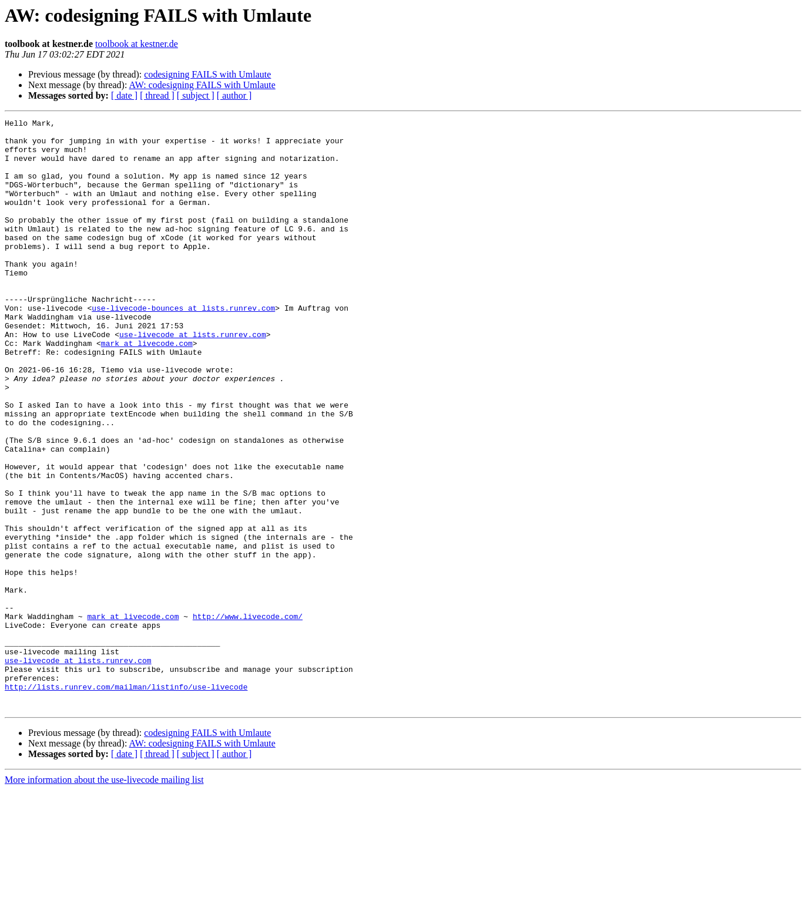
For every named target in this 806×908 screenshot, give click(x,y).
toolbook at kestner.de (136, 44)
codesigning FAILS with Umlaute (207, 74)
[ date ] (124, 95)
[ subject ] (195, 95)
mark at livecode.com (147, 389)
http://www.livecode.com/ (248, 716)
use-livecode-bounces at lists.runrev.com (183, 346)
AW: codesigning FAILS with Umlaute (202, 85)
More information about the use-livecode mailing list (104, 898)
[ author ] (234, 95)
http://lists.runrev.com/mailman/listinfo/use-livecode (126, 801)
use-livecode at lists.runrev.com (192, 378)
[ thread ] (157, 95)
